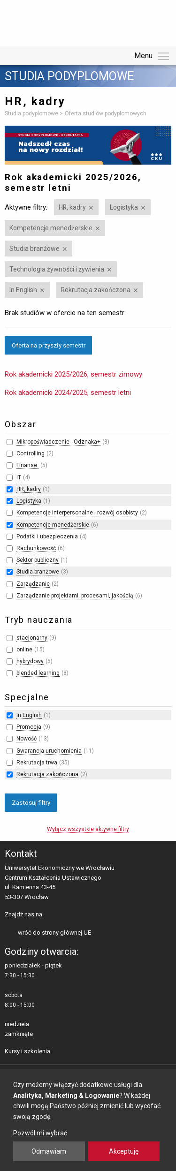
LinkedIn (66, 915)
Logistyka (124, 207)
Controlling (30, 453)
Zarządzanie (33, 584)
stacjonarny (31, 638)
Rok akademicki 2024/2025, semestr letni (68, 392)
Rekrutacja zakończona (95, 290)
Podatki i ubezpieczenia (47, 536)
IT (18, 477)
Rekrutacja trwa (36, 762)
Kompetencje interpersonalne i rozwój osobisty (77, 512)
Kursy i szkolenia (27, 1051)
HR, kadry (72, 207)
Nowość (26, 738)
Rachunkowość (36, 548)
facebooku (51, 915)
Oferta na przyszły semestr (48, 345)
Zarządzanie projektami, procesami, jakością (74, 595)
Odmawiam (48, 1151)
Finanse (27, 465)
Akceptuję (123, 1151)
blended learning (38, 673)
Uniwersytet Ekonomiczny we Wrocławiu (51, 21)
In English (23, 290)
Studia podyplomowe (69, 76)
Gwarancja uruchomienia (49, 751)
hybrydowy (30, 661)
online (24, 649)
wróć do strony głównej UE (54, 932)
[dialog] (88, 1120)
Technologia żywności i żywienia (56, 269)
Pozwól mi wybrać (40, 1133)
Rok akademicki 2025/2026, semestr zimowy (73, 374)
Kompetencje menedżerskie (50, 228)
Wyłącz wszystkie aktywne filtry (88, 829)
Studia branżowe (34, 248)
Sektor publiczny (37, 560)
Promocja (28, 727)
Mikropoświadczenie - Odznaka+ (58, 441)
